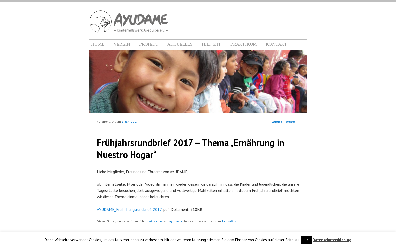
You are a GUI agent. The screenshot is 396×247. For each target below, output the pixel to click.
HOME (98, 44)
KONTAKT (276, 44)
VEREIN (122, 44)
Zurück (275, 121)
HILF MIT (211, 44)
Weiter (292, 121)
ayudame (175, 221)
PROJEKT (148, 44)
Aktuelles (156, 221)
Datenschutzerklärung (332, 239)
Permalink (229, 221)
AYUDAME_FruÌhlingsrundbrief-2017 (129, 209)
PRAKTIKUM (243, 44)
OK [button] (306, 240)
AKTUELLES (180, 44)
